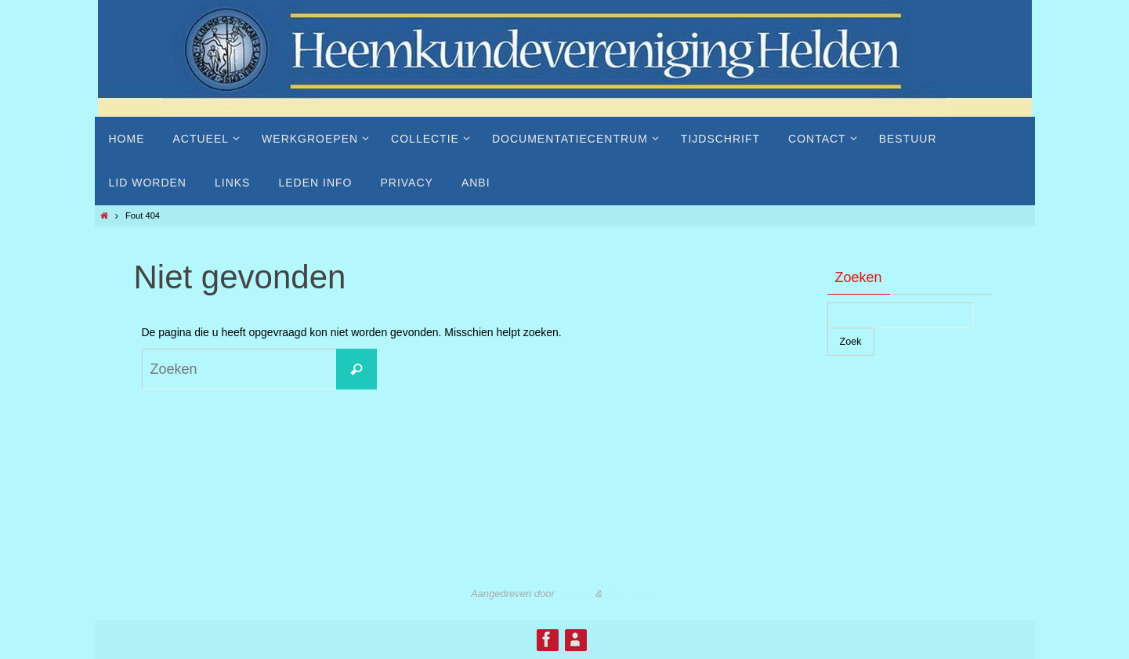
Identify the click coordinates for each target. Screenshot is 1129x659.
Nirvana (574, 593)
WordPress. (631, 593)
